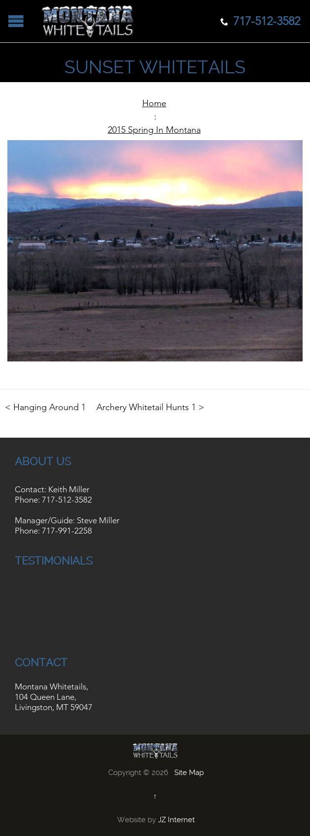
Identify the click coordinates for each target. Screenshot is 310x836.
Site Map (189, 772)
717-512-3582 (67, 500)
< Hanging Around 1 (45, 407)
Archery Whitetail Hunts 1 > (150, 407)
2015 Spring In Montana (154, 129)
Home (154, 103)
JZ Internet (176, 819)
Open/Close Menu (16, 21)
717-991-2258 (67, 531)
